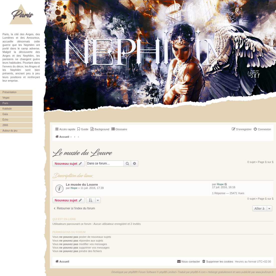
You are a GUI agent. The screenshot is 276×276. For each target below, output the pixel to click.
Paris (21, 15)
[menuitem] (82, 129)
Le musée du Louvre (82, 153)
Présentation (9, 92)
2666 (5, 125)
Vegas (5, 97)
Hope (74, 187)
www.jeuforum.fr (265, 272)
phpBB (132, 272)
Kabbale (7, 108)
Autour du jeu (9, 130)
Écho (5, 119)
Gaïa (5, 114)
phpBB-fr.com (198, 272)
